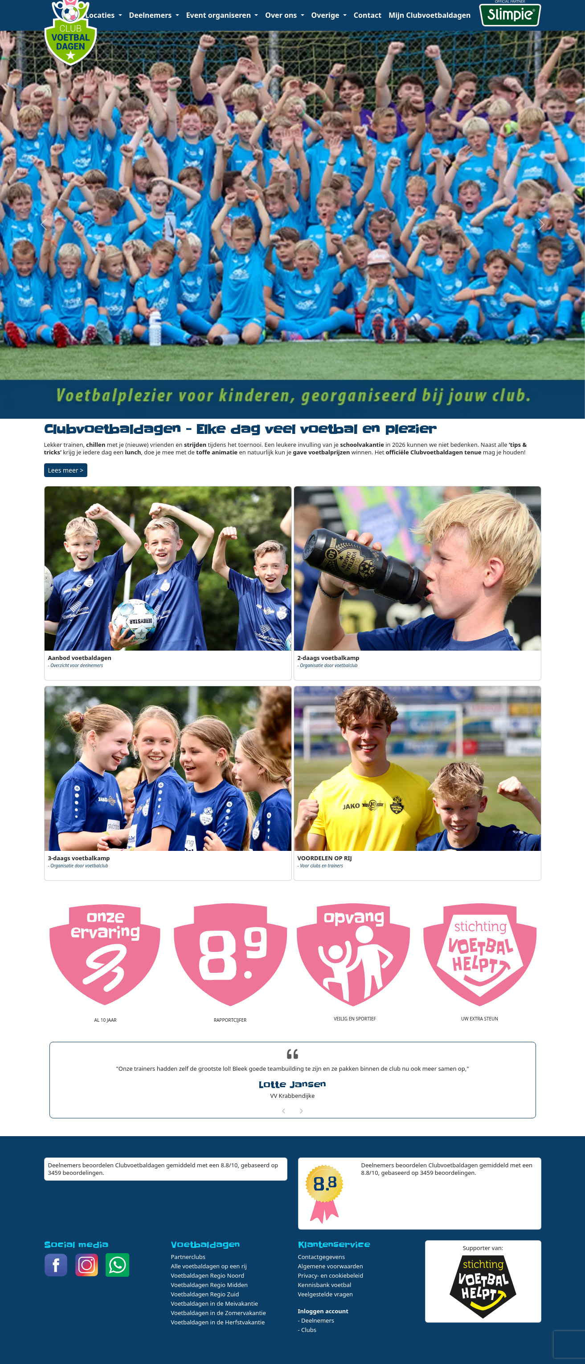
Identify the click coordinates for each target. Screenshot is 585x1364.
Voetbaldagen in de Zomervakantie (218, 1313)
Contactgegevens (321, 1257)
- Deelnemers (316, 1320)
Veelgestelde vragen (325, 1294)
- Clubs (307, 1330)
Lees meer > (66, 470)
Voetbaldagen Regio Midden (209, 1285)
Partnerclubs (188, 1257)
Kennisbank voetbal (325, 1285)
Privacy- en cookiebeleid (331, 1275)
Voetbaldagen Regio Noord (208, 1275)
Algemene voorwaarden (330, 1266)
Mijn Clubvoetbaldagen (429, 15)
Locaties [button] (100, 15)
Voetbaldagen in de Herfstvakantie (218, 1322)
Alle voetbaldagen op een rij (209, 1266)
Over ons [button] (282, 15)
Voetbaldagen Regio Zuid (205, 1294)
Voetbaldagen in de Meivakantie (214, 1303)
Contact (367, 15)
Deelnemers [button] (151, 15)
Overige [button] (326, 15)
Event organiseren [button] (219, 15)
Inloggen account (323, 1311)
